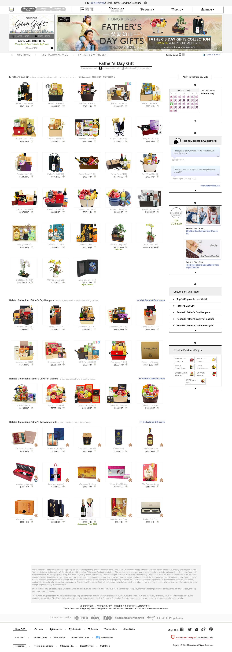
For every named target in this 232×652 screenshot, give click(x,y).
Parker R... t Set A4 (118, 139)
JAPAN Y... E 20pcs (56, 449)
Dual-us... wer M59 (87, 280)
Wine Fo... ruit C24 (118, 405)
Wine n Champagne (184, 353)
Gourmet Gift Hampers (184, 346)
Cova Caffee (118, 449)
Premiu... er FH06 (24, 327)
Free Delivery (97, 2)
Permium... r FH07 (87, 327)
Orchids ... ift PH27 (24, 280)
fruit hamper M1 (24, 405)
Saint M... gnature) (56, 484)
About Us (56, 629)
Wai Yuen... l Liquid (24, 519)
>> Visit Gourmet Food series (151, 300)
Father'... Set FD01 (55, 174)
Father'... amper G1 (24, 103)
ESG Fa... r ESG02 (87, 362)
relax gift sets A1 (24, 245)
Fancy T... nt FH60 (24, 139)
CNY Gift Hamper (206, 360)
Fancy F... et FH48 (119, 174)
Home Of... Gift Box (118, 484)
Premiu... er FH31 (24, 174)
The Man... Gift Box (87, 449)
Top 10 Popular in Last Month (192, 289)
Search (93, 629)
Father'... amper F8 (55, 209)
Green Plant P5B (150, 245)
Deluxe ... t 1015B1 (150, 405)
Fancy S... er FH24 (150, 327)
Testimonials (111, 629)
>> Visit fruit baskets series (152, 379)
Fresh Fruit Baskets (206, 353)
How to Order (40, 637)
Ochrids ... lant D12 (55, 280)
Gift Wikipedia (66, 646)
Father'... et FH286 (55, 103)
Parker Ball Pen (150, 519)
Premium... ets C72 (87, 405)
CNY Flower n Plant (195, 367)
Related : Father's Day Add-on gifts (195, 315)
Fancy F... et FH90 (87, 174)
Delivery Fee (104, 637)
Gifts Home (42, 36)
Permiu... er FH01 (87, 103)
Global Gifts (129, 629)
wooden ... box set (24, 484)
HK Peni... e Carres (24, 449)
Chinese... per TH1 (55, 362)
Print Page (212, 55)
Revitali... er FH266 (150, 209)
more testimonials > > (210, 182)
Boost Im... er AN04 (87, 139)
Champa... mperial (87, 519)
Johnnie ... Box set (87, 245)
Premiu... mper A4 (56, 405)
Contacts (75, 629)
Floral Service (86, 646)
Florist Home (20, 36)
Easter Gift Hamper (206, 346)
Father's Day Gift (185, 295)
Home (38, 629)
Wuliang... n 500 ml (55, 519)
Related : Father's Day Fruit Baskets (195, 308)
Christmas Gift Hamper (184, 360)
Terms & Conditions (43, 646)
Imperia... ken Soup (118, 519)
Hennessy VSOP (150, 449)
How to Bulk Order (80, 637)
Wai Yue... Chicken (87, 484)
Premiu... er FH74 (119, 103)
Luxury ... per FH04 (24, 362)
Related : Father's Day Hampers (193, 302)
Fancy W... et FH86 (150, 139)
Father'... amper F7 (87, 209)
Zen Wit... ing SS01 (118, 245)
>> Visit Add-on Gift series (152, 422)
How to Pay (59, 637)
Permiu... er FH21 (56, 327)
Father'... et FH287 (150, 103)
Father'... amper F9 (118, 209)
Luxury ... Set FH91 (24, 209)
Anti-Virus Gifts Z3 (150, 174)
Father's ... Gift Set (55, 245)
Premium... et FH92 (118, 327)
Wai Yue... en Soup (150, 484)
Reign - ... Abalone (150, 362)
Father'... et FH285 (55, 139)
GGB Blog (105, 646)
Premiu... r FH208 (119, 362)
